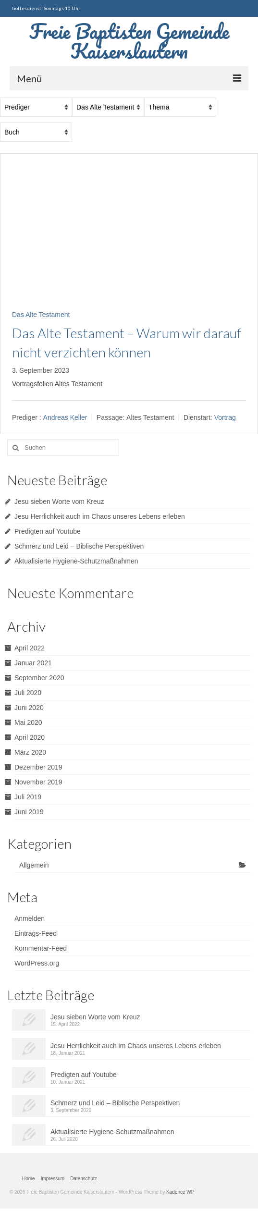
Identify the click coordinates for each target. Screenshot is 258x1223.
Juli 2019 (27, 797)
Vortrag (225, 417)
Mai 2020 (28, 722)
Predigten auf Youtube (47, 531)
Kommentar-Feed (40, 948)
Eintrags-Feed (35, 933)
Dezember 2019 (38, 767)
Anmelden (29, 918)
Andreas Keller (65, 417)
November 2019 (38, 782)
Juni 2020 (29, 707)
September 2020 (39, 678)
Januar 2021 (33, 663)
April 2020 (29, 737)
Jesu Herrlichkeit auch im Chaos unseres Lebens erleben (99, 516)
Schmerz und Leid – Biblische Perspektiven (79, 546)
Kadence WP (180, 1192)
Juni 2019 (29, 812)
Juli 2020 (27, 693)
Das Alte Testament (41, 314)
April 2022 (29, 648)
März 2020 (30, 752)
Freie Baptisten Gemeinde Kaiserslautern (129, 41)
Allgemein (34, 865)
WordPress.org (36, 963)
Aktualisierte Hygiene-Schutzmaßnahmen (76, 561)
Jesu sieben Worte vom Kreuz (59, 501)
